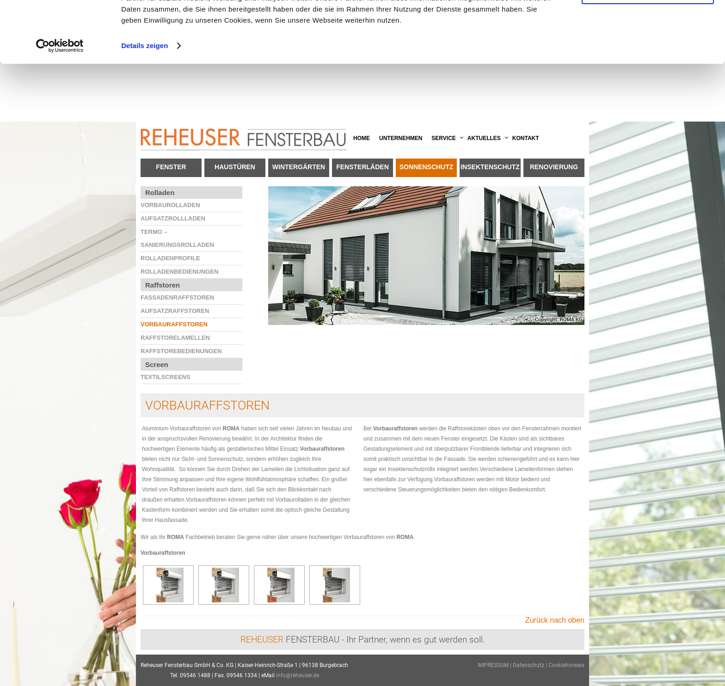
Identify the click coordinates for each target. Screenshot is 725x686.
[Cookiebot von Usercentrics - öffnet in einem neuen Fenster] (59, 103)
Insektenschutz (490, 167)
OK (648, 23)
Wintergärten (298, 167)
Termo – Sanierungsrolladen (177, 238)
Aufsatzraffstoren (175, 310)
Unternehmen (400, 138)
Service (443, 138)
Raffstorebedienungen (181, 351)
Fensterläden (362, 167)
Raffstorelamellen (175, 337)
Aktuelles (484, 138)
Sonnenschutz (426, 167)
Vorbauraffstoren (174, 324)
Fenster (171, 167)
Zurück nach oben (554, 620)
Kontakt (525, 138)
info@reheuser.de (297, 675)
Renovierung (554, 167)
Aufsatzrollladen (173, 218)
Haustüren (235, 167)
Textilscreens (165, 377)
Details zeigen (144, 103)
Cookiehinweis (566, 665)
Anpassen (648, 50)
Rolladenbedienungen (179, 271)
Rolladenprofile (170, 258)
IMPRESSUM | (495, 665)
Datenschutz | (530, 665)
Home (361, 138)
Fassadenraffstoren (177, 297)
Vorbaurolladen (170, 205)
